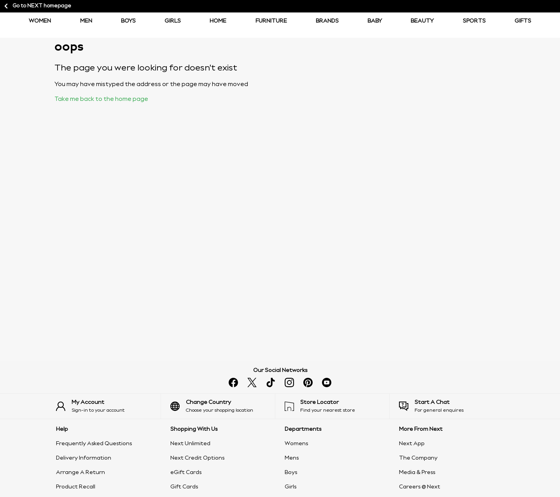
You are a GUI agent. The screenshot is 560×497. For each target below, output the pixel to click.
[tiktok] (270, 382)
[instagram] (289, 382)
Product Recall (75, 487)
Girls (172, 21)
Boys (291, 472)
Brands (327, 21)
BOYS (128, 21)
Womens (296, 443)
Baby (375, 21)
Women (40, 21)
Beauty (422, 21)
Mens (292, 458)
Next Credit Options (197, 458)
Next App (412, 443)
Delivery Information (83, 458)
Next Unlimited (190, 443)
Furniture (271, 21)
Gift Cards (184, 487)
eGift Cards (185, 472)
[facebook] (233, 382)
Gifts (522, 21)
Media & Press (417, 472)
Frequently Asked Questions (94, 443)
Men (86, 21)
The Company (418, 458)
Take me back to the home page (101, 99)
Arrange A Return (80, 472)
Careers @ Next (419, 487)
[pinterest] (308, 382)
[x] (252, 382)
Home (218, 21)
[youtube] (326, 382)
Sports (474, 21)
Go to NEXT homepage (37, 6)
